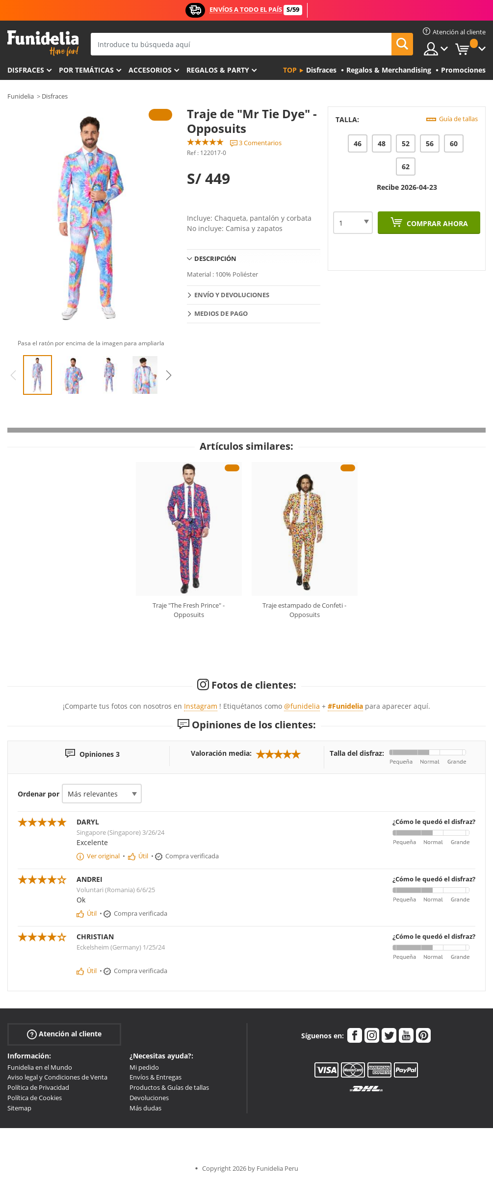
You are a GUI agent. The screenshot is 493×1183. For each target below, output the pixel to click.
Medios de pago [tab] (221, 313)
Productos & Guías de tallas (169, 1087)
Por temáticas (86, 70)
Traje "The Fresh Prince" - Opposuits (189, 610)
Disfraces (25, 70)
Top (290, 70)
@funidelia (302, 706)
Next (169, 375)
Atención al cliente (64, 1034)
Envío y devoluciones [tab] (231, 294)
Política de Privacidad (38, 1087)
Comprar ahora (436, 223)
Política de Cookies (34, 1097)
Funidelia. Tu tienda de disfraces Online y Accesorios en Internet (42, 43)
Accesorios (150, 70)
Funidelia (20, 96)
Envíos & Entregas (156, 1077)
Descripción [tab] (215, 258)
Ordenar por (38, 793)
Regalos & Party (217, 70)
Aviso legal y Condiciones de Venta (57, 1077)
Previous (13, 375)
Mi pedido (144, 1067)
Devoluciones (149, 1097)
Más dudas (145, 1108)
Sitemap (19, 1108)
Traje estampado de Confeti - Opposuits (304, 610)
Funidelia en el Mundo (39, 1067)
